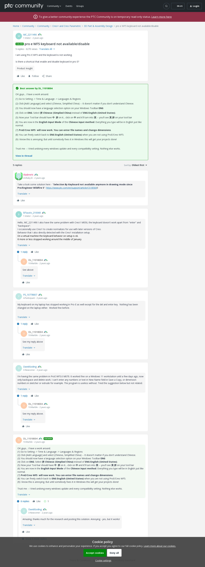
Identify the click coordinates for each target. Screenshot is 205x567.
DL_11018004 (35, 260)
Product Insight (25, 68)
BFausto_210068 (32, 212)
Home (16, 25)
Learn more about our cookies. (160, 545)
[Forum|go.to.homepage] (24, 5)
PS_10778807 (30, 294)
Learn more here (161, 17)
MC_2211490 (30, 34)
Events (69, 6)
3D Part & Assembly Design (98, 25)
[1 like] (46, 501)
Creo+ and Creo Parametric (66, 25)
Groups (80, 6)
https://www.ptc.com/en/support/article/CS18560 (71, 187)
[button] (177, 6)
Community (28, 25)
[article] (80, 188)
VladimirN (28, 174)
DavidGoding (30, 366)
